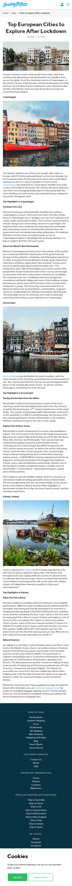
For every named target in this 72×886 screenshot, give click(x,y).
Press (36, 724)
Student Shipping (36, 720)
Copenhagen (9, 184)
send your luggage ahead (47, 687)
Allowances (36, 788)
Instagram (36, 845)
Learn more (41, 877)
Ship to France (36, 803)
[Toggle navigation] (68, 4)
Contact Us (36, 759)
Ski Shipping (36, 730)
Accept (17, 877)
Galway (28, 569)
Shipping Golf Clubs (36, 737)
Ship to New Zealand (36, 817)
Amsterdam (9, 376)
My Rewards (36, 727)
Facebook (36, 842)
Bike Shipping (36, 734)
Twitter (36, 838)
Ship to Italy (36, 820)
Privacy (36, 781)
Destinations (36, 717)
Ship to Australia (36, 799)
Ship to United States (36, 810)
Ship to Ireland (36, 823)
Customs (36, 784)
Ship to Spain (36, 827)
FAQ (36, 766)
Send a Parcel (36, 747)
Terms (36, 778)
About (36, 762)
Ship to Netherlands (36, 813)
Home (5, 13)
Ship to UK (36, 806)
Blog (14, 13)
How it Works (36, 744)
